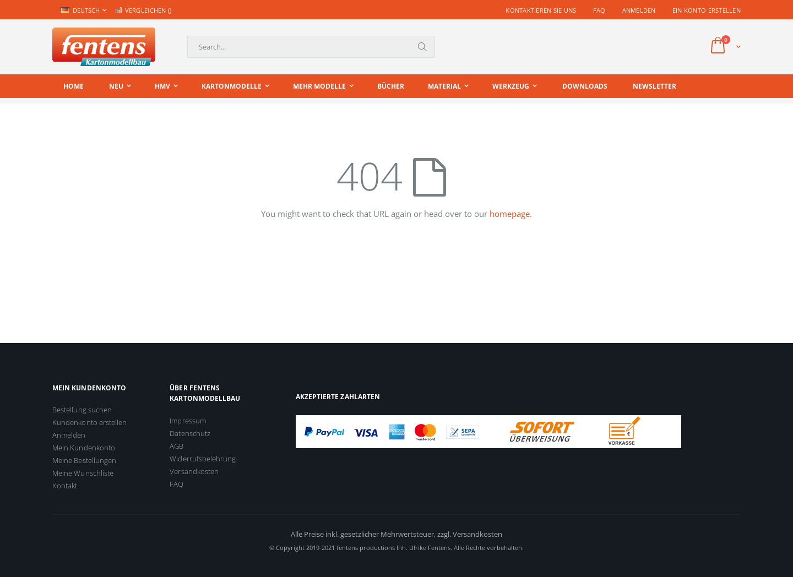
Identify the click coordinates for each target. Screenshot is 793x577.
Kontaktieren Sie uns (541, 10)
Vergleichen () (143, 10)
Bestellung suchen (82, 410)
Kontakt (64, 486)
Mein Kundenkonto (83, 448)
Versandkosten (194, 471)
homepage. (511, 213)
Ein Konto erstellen (706, 10)
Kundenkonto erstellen (89, 422)
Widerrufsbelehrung (203, 459)
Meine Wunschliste (82, 473)
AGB (176, 446)
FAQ (599, 10)
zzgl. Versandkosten (469, 534)
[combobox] (311, 47)
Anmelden (639, 10)
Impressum (188, 421)
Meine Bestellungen (84, 460)
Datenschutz (190, 433)
